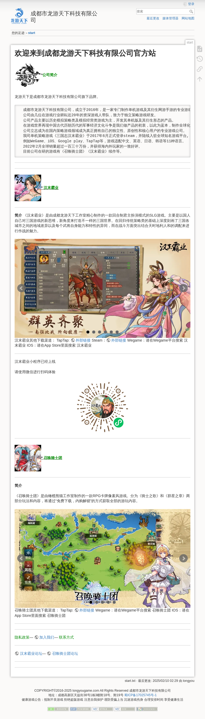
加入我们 (46, 637)
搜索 (191, 11)
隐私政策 (22, 637)
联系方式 (66, 637)
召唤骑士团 (53, 457)
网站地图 (188, 18)
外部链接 (83, 340)
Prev (21, 288)
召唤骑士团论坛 (65, 653)
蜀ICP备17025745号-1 (140, 695)
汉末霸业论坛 (31, 653)
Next (183, 288)
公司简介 (49, 75)
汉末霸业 (51, 188)
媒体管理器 (170, 18)
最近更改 (153, 18)
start (31, 33)
